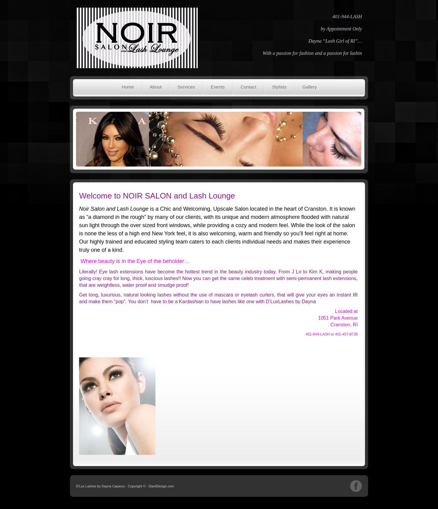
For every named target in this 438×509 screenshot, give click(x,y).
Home (128, 87)
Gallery (309, 87)
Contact (248, 87)
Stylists (279, 87)
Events (218, 87)
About (156, 87)
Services (186, 87)
